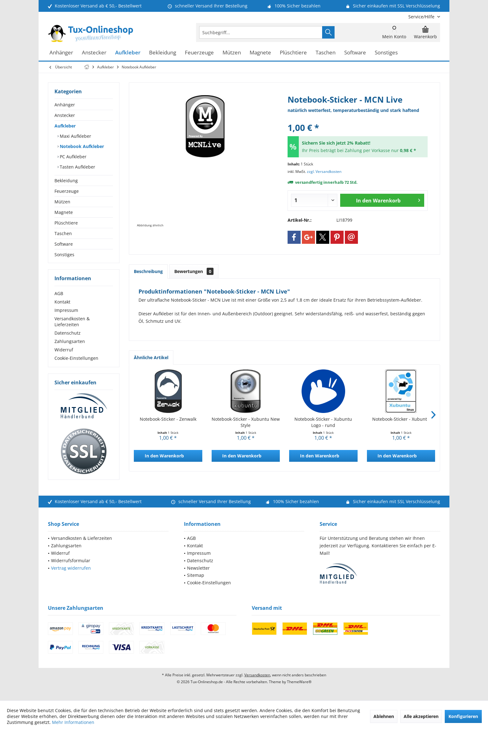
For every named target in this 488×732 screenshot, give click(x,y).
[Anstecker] (94, 53)
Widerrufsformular (70, 560)
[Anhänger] (61, 53)
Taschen (63, 233)
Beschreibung (148, 271)
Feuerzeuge (66, 191)
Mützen (62, 202)
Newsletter (198, 568)
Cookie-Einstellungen (76, 358)
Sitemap (195, 575)
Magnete (63, 212)
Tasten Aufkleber (77, 167)
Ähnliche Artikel (151, 357)
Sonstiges (64, 254)
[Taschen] (325, 53)
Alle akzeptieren (421, 716)
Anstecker (64, 115)
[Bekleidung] (163, 53)
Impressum (66, 310)
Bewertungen (194, 271)
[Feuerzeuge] (199, 53)
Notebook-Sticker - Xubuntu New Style (246, 422)
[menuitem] (422, 17)
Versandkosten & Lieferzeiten (72, 321)
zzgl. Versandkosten (324, 171)
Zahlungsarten (69, 341)
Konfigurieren (463, 716)
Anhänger (64, 105)
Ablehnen (383, 716)
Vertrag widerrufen (71, 568)
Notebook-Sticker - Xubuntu (401, 419)
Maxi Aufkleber (75, 136)
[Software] (355, 53)
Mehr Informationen (73, 722)
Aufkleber (65, 126)
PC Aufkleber (73, 157)
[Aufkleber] (128, 53)
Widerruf (63, 350)
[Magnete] (260, 53)
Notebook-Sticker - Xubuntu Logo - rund (323, 422)
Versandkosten (257, 675)
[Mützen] (231, 53)
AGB (58, 293)
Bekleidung (66, 180)
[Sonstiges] (386, 53)
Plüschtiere (66, 223)
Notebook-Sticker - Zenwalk (168, 419)
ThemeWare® (299, 681)
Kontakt (62, 302)
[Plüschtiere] (293, 53)
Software (63, 244)
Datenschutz (67, 333)
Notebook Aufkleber (81, 146)
